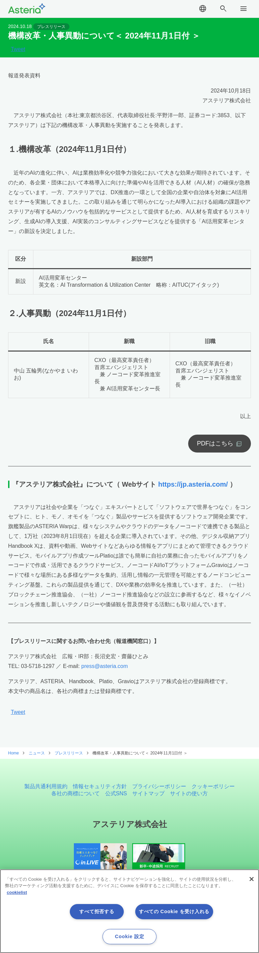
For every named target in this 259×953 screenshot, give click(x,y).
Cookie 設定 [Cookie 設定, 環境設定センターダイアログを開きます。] (129, 936)
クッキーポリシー (213, 787)
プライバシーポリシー (159, 787)
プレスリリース (51, 29)
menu (243, 10)
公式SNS (116, 794)
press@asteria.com (104, 671)
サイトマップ (148, 794)
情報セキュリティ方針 (100, 787)
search (223, 10)
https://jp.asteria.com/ (193, 489)
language (203, 10)
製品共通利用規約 (45, 787)
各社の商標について (75, 794)
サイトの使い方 (189, 794)
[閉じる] (251, 879)
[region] (129, 911)
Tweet (18, 54)
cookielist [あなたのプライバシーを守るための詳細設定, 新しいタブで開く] (17, 892)
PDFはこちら (215, 449)
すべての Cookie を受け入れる (174, 911)
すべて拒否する (96, 911)
